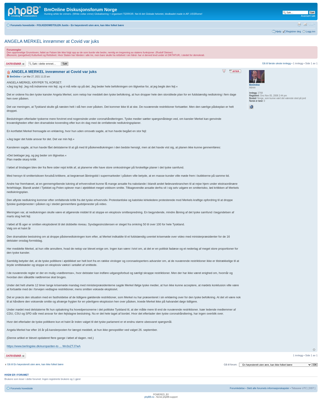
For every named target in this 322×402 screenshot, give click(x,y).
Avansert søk (308, 16)
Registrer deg (293, 31)
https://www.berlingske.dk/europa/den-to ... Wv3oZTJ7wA (43, 346)
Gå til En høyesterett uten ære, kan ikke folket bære (35, 364)
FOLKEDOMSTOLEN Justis (52, 25)
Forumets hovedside (23, 25)
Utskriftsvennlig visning (299, 24)
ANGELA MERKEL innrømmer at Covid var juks (51, 41)
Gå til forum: (230, 364)
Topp (314, 349)
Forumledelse (237, 388)
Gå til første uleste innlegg (276, 63)
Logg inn (310, 31)
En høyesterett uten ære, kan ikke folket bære (97, 25)
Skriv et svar (15, 63)
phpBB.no (149, 397)
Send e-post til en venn (305, 24)
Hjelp (278, 31)
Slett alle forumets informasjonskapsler (268, 388)
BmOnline (15, 76)
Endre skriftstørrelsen (312, 24)
